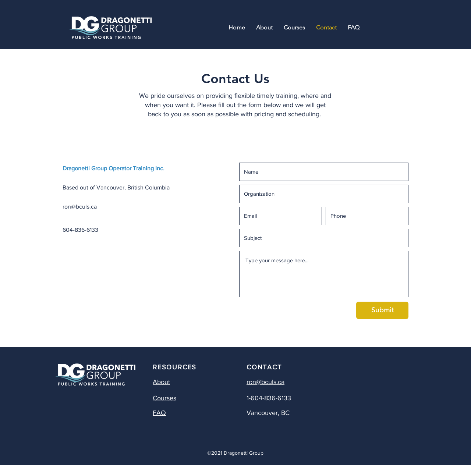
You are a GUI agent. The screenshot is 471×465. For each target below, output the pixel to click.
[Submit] (382, 310)
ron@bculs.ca (80, 206)
